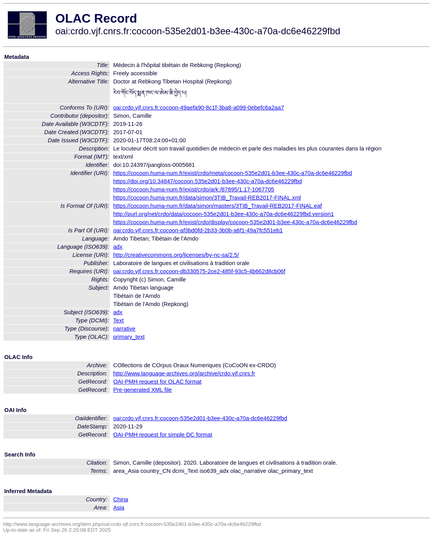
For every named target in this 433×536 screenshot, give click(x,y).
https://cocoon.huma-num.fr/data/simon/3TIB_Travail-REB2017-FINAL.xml (207, 198)
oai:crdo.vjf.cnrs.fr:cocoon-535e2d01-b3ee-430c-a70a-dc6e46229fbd (200, 418)
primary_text (129, 337)
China (120, 499)
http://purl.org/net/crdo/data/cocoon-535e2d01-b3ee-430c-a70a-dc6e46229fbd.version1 (223, 214)
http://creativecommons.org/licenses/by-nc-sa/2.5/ (176, 255)
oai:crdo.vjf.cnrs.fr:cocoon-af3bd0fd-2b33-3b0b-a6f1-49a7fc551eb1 (198, 230)
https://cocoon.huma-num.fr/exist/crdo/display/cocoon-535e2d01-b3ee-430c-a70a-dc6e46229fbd (235, 222)
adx (117, 247)
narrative (124, 328)
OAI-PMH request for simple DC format (162, 435)
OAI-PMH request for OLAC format (157, 382)
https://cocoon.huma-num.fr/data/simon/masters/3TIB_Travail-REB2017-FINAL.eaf (217, 206)
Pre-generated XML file (142, 390)
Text (118, 320)
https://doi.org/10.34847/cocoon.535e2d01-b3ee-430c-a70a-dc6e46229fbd (207, 181)
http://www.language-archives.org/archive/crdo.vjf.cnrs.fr (184, 373)
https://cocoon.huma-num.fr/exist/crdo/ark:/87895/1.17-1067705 (193, 189)
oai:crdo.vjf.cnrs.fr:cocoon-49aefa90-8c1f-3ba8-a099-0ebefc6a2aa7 (198, 107)
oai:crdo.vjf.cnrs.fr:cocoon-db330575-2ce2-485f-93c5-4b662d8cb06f (199, 271)
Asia (118, 507)
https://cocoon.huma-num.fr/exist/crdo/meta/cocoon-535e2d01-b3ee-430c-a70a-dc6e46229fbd (232, 173)
